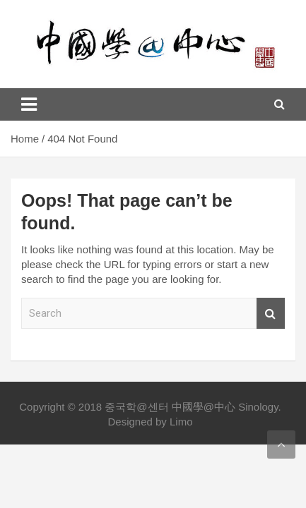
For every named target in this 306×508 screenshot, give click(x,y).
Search (271, 313)
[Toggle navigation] (29, 104)
